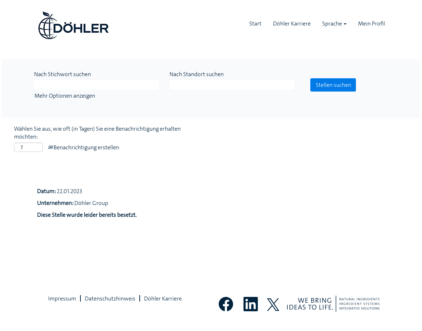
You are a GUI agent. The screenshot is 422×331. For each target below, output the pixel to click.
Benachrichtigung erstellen (83, 147)
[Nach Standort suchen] (232, 85)
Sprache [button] (334, 23)
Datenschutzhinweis (110, 298)
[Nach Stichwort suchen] (96, 85)
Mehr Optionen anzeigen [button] (64, 95)
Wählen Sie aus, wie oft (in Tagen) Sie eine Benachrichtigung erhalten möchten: (97, 133)
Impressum (62, 298)
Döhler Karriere (292, 23)
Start (255, 23)
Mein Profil (371, 23)
